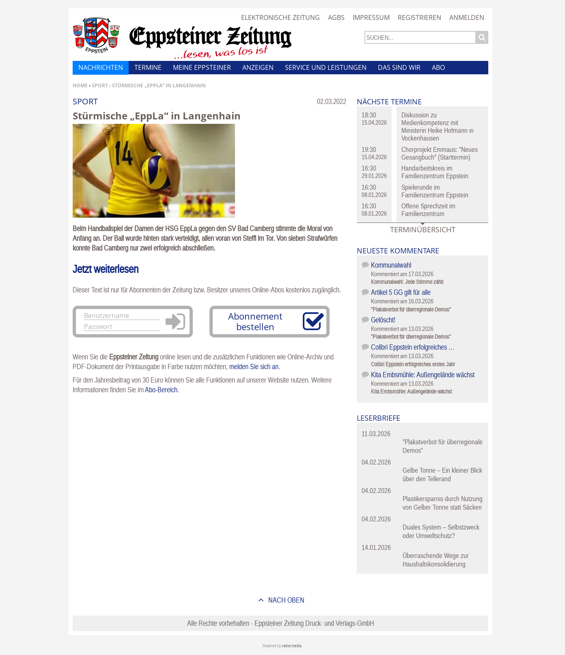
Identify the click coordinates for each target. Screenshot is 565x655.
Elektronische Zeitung (280, 17)
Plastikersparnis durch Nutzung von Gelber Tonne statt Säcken (443, 503)
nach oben (285, 600)
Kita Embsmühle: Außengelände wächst (422, 374)
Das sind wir (399, 67)
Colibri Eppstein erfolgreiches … (413, 347)
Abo (438, 67)
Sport (100, 85)
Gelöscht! (383, 320)
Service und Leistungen (326, 67)
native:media (292, 646)
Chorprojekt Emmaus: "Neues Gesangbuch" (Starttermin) (439, 153)
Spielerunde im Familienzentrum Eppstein (434, 191)
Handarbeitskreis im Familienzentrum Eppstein (434, 172)
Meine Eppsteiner (202, 67)
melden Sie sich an (253, 366)
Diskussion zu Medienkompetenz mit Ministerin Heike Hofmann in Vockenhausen (437, 126)
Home (80, 85)
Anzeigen (258, 67)
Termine (148, 67)
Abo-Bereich (161, 389)
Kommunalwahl (391, 265)
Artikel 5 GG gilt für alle (401, 292)
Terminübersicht (422, 229)
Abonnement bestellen (255, 321)
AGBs (336, 17)
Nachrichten (100, 67)
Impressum (371, 17)
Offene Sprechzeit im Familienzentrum (428, 210)
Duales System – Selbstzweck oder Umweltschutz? (441, 531)
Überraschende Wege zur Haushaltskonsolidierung (436, 559)
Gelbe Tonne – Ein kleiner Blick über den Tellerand (442, 474)
